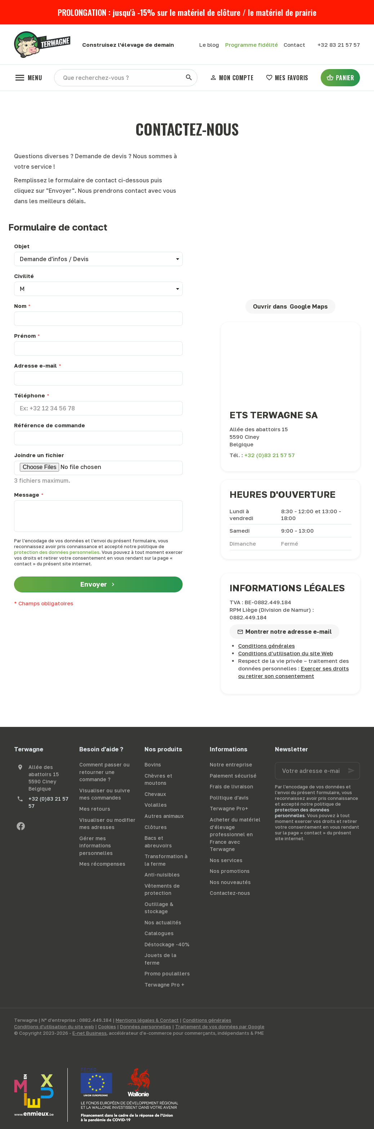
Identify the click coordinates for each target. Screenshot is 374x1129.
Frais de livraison (231, 786)
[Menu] (28, 77)
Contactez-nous (230, 893)
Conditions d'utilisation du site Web (285, 653)
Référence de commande (49, 425)
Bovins (152, 764)
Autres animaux (164, 816)
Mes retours (94, 809)
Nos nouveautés (230, 882)
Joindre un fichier (39, 455)
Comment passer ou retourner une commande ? (104, 771)
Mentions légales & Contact (147, 1020)
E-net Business (89, 1033)
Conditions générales (266, 645)
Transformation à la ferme (165, 860)
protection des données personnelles (56, 552)
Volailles (155, 805)
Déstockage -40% (167, 944)
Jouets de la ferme (160, 959)
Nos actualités (162, 922)
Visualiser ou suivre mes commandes (104, 794)
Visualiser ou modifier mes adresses (107, 823)
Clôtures (155, 827)
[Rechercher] (188, 77)
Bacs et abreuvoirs (158, 841)
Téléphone (29, 395)
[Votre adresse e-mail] (317, 770)
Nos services (226, 860)
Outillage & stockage (158, 908)
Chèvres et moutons (158, 779)
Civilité (24, 276)
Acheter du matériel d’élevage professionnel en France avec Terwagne (235, 834)
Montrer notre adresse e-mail (288, 631)
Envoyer (98, 584)
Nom (20, 305)
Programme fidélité (251, 44)
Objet (22, 246)
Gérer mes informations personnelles (96, 845)
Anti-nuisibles (162, 874)
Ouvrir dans (290, 306)
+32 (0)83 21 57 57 (269, 455)
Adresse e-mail (35, 365)
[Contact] (295, 44)
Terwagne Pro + (164, 985)
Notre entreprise (231, 764)
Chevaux (155, 794)
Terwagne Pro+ (229, 808)
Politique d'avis (229, 798)
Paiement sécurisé (233, 776)
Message (26, 494)
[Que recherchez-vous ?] (125, 77)
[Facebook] (20, 826)
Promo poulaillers (167, 973)
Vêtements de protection (162, 889)
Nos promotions (230, 871)
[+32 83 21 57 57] (338, 44)
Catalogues (159, 933)
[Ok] (351, 770)
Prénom (25, 335)
